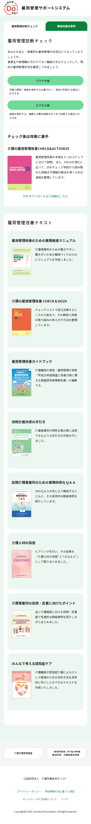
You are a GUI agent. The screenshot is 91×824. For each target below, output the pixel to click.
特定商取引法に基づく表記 (59, 791)
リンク (64, 799)
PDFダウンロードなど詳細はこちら (45, 196)
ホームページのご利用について (40, 799)
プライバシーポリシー (29, 791)
